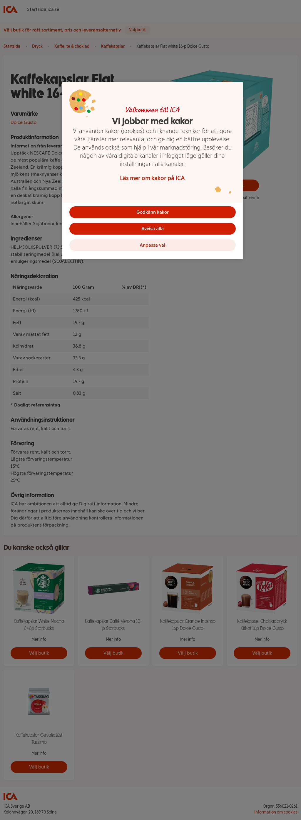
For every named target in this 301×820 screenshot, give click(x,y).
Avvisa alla (152, 228)
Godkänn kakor (152, 212)
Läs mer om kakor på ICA (152, 178)
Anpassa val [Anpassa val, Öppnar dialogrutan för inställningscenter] (152, 245)
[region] (152, 170)
